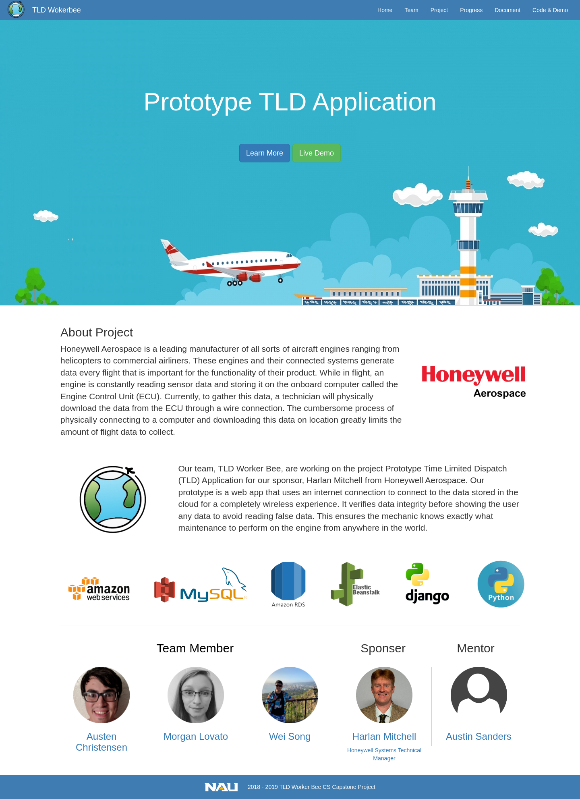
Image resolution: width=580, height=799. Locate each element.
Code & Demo (550, 10)
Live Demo (316, 153)
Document (507, 10)
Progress (471, 10)
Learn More (264, 153)
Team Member (195, 648)
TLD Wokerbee (56, 10)
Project (439, 10)
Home (384, 10)
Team (411, 10)
